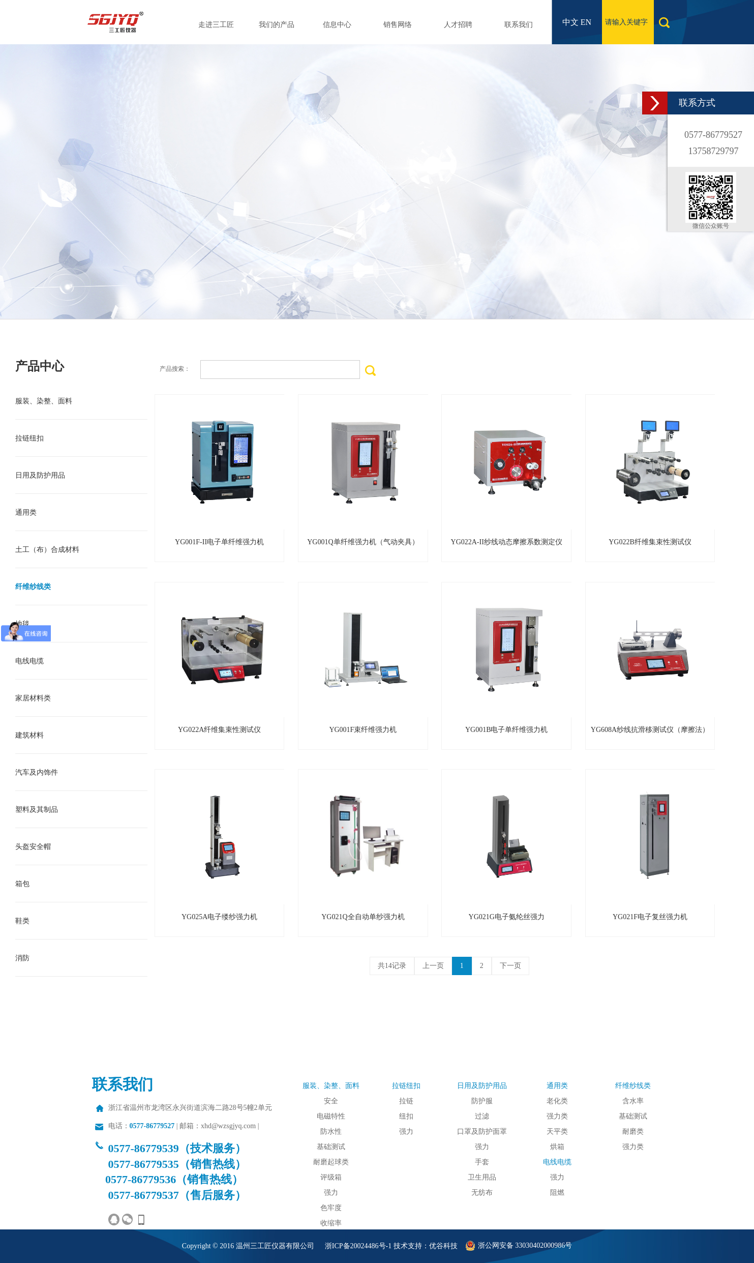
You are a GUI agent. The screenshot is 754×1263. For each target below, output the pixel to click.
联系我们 (518, 24)
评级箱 (331, 1177)
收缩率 (331, 1223)
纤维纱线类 (633, 1086)
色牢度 (331, 1208)
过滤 (482, 1116)
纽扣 (406, 1116)
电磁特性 (331, 1116)
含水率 (633, 1101)
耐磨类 (633, 1131)
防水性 (331, 1131)
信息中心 (337, 24)
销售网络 (397, 24)
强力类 (557, 1116)
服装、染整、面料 (331, 1086)
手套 (482, 1162)
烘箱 (557, 1147)
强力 (331, 1192)
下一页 (510, 966)
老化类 (557, 1101)
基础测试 (331, 1147)
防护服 (482, 1101)
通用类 (557, 1086)
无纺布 (482, 1192)
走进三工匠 (216, 24)
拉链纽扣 (406, 1086)
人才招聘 (458, 24)
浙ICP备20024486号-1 (358, 1246)
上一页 (433, 966)
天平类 (557, 1131)
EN (586, 22)
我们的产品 (276, 24)
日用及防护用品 (482, 1086)
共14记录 (392, 966)
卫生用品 (482, 1177)
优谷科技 (443, 1246)
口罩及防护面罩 (482, 1131)
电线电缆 (557, 1162)
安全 (331, 1101)
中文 (570, 22)
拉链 (406, 1101)
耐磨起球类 (331, 1162)
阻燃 (557, 1192)
